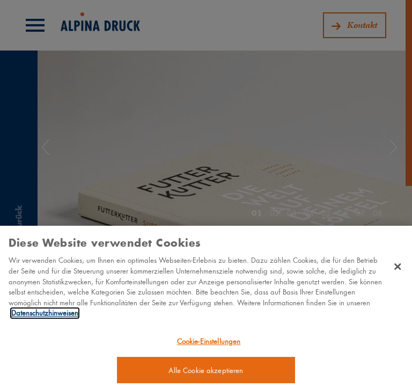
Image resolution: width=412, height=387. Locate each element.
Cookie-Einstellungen (209, 345)
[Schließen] (397, 271)
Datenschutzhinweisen (44, 317)
